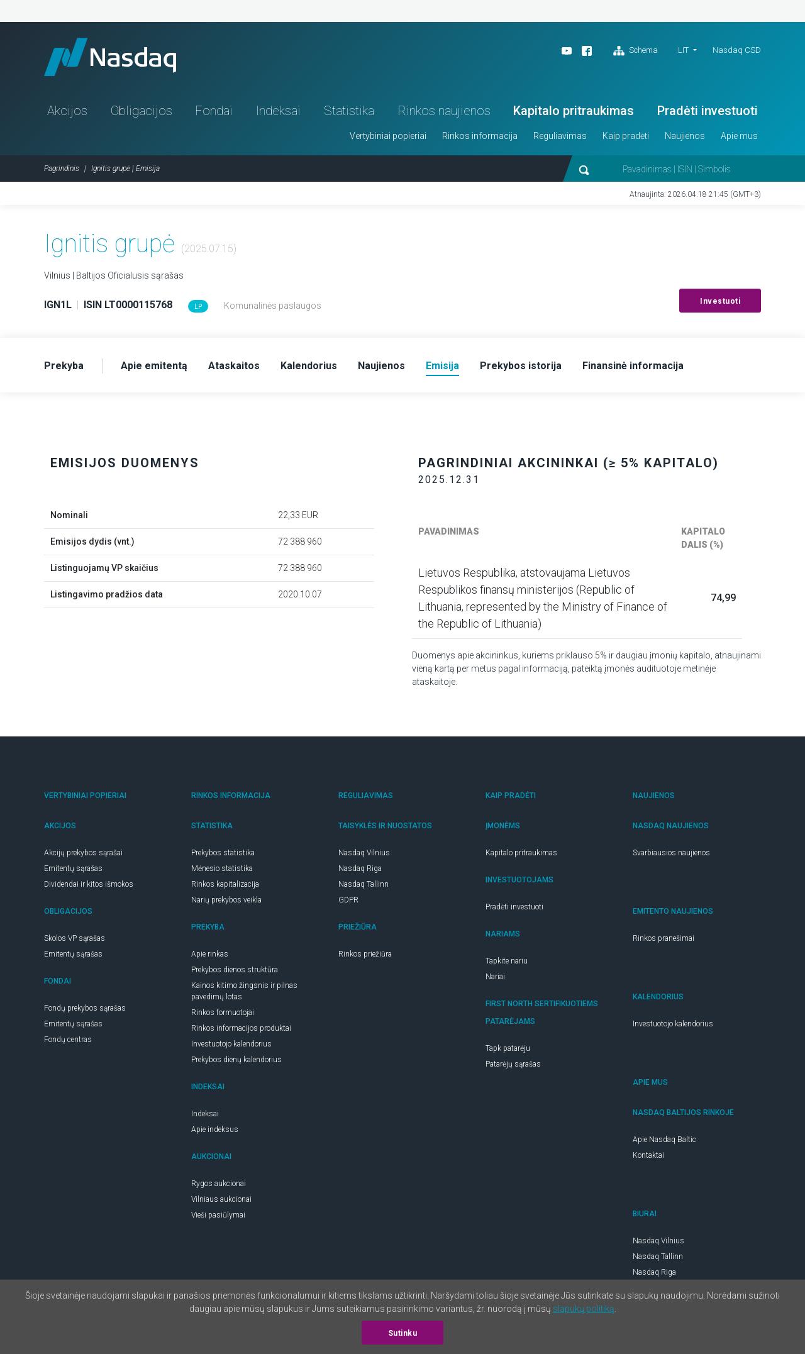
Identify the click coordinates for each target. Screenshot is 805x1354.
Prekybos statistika (223, 852)
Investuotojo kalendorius (231, 1044)
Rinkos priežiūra (365, 954)
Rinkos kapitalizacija (225, 884)
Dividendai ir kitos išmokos (88, 884)
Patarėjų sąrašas (513, 1064)
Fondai (214, 110)
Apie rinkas (209, 954)
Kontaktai (648, 1155)
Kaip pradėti (625, 136)
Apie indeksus (214, 1129)
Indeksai (278, 110)
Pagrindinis (61, 168)
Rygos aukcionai (218, 1183)
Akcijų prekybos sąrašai (83, 852)
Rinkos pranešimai (663, 938)
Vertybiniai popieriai (388, 136)
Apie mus (739, 136)
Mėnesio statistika (222, 868)
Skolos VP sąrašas (74, 938)
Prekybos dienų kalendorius (236, 1059)
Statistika (349, 110)
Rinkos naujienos (444, 110)
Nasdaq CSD (737, 50)
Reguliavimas (560, 136)
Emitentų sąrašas (73, 868)
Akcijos (67, 110)
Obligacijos (141, 110)
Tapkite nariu (507, 961)
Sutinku (403, 1333)
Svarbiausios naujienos (671, 852)
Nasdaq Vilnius (364, 852)
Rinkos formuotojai (222, 1012)
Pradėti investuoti (707, 110)
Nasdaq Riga (360, 868)
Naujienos (685, 136)
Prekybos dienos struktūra (234, 969)
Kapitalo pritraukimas (573, 110)
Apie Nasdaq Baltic (664, 1139)
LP (198, 306)
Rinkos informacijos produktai (241, 1028)
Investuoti (720, 301)
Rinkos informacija (480, 136)
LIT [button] (683, 50)
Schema (635, 51)
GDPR (348, 900)
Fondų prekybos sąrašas (85, 1008)
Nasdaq (110, 57)
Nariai (495, 976)
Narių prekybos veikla (226, 900)
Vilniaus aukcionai (221, 1199)
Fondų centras (68, 1039)
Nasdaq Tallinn (363, 884)
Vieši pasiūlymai (218, 1215)
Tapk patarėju (508, 1048)
